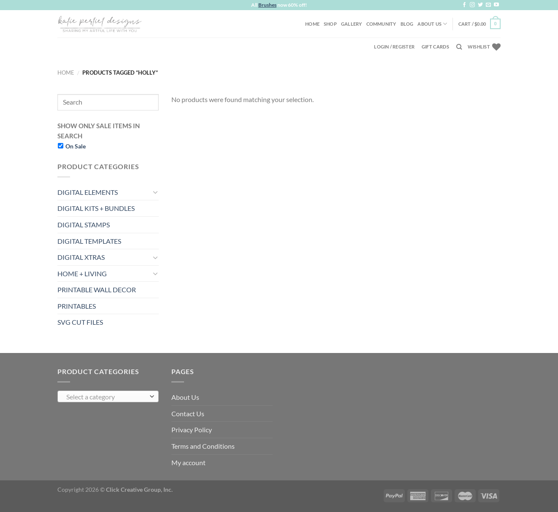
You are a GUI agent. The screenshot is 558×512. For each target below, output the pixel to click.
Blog (407, 24)
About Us (432, 24)
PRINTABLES (76, 306)
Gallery (351, 24)
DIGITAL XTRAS (81, 257)
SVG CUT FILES (80, 322)
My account (188, 462)
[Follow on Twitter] (480, 5)
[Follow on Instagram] (472, 5)
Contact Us (187, 414)
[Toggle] (155, 192)
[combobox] (108, 396)
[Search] (459, 46)
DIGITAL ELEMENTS (87, 192)
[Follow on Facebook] (464, 5)
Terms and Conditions (203, 446)
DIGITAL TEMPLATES (89, 241)
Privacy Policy (191, 430)
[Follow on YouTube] (496, 5)
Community (381, 24)
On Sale (75, 146)
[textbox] (106, 397)
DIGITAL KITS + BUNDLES (96, 208)
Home (312, 24)
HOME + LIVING (82, 273)
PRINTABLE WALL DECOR (96, 290)
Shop (330, 24)
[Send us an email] (488, 5)
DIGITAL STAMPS (83, 225)
